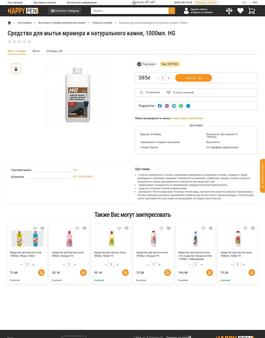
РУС (254, 2)
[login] (240, 10)
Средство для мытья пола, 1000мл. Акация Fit (152, 254)
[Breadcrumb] (9, 22)
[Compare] (229, 10)
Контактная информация (82, 2)
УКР (244, 2)
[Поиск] (171, 10)
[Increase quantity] (169, 78)
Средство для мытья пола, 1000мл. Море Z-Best (26, 254)
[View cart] (251, 10)
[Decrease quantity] (157, 78)
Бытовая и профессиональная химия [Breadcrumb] (62, 22)
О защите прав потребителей (187, 118)
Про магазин (15, 2)
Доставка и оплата (45, 2)
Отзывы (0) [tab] (54, 51)
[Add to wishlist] (42, 228)
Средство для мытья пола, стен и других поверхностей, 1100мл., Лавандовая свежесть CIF (195, 256)
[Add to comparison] (35, 228)
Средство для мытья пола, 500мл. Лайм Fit (110, 254)
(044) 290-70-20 (183, 2)
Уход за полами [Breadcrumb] (102, 22)
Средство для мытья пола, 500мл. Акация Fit (68, 254)
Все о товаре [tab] (17, 51)
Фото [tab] (36, 51)
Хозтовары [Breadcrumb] (25, 22)
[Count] (162, 78)
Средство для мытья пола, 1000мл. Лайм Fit (236, 254)
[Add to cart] (41, 272)
